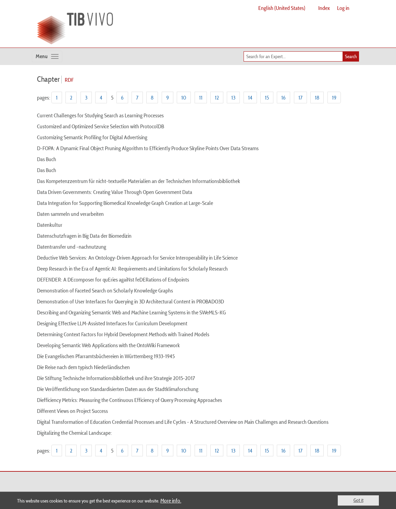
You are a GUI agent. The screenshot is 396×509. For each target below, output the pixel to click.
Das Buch (46, 159)
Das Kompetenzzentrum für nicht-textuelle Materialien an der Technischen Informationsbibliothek (138, 181)
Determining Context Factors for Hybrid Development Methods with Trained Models (123, 334)
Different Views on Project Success (72, 410)
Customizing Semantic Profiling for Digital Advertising (92, 137)
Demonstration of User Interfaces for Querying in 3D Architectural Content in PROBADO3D (130, 301)
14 (250, 97)
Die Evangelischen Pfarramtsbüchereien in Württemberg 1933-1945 (106, 356)
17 (300, 97)
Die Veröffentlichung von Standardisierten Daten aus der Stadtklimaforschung (117, 389)
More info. (170, 500)
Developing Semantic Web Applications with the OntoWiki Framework (108, 345)
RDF (69, 79)
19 (334, 97)
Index (324, 7)
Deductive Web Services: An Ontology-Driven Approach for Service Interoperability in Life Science (137, 257)
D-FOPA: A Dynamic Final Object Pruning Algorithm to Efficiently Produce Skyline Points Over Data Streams (148, 148)
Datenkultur (49, 224)
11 (200, 97)
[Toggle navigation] (47, 56)
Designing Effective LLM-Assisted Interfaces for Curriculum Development (112, 323)
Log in (343, 7)
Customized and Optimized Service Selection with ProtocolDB (100, 126)
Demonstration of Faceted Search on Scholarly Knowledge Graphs (105, 290)
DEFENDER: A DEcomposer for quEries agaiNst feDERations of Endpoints (113, 279)
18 (317, 97)
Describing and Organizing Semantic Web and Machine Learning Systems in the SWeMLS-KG (131, 312)
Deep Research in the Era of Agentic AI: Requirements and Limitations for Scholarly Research (132, 268)
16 (283, 97)
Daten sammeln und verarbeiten (70, 213)
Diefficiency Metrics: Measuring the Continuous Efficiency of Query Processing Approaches (129, 399)
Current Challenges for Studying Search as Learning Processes (100, 115)
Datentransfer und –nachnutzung (71, 246)
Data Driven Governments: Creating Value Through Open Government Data (114, 191)
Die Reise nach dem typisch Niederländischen (83, 367)
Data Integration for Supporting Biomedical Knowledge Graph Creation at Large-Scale (125, 202)
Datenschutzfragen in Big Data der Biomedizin (84, 235)
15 (267, 97)
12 (217, 97)
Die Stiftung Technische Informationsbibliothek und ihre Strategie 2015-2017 (116, 378)
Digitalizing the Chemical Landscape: (74, 432)
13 (233, 97)
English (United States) (281, 7)
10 (183, 97)
